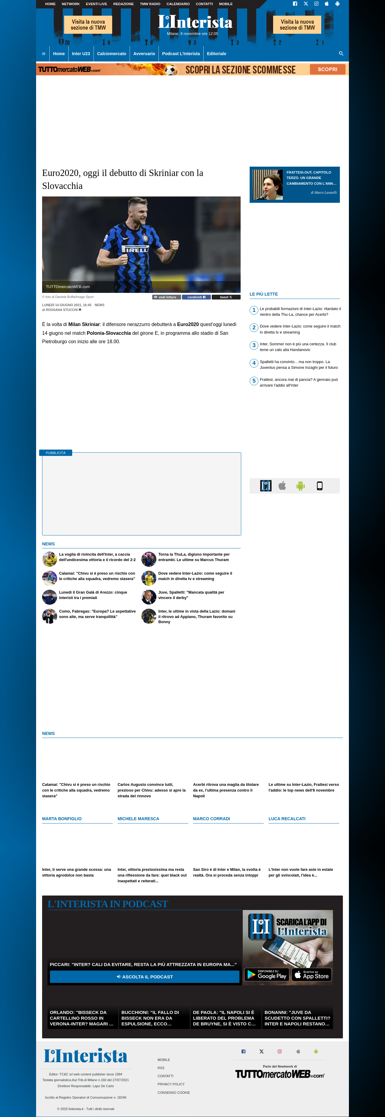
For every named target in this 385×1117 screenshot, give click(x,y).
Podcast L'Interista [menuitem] (181, 53)
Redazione (123, 4)
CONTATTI (204, 4)
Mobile (164, 1060)
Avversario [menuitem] (144, 53)
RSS (161, 1068)
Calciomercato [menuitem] (111, 53)
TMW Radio (150, 4)
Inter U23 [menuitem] (81, 53)
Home (50, 4)
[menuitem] (43, 53)
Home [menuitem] (59, 53)
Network (71, 4)
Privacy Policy (171, 1084)
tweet (226, 297)
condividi (196, 297)
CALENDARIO (178, 4)
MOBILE (226, 4)
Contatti (166, 1076)
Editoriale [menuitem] (216, 53)
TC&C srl (66, 1074)
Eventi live (96, 4)
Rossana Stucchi (62, 310)
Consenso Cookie (174, 1092)
